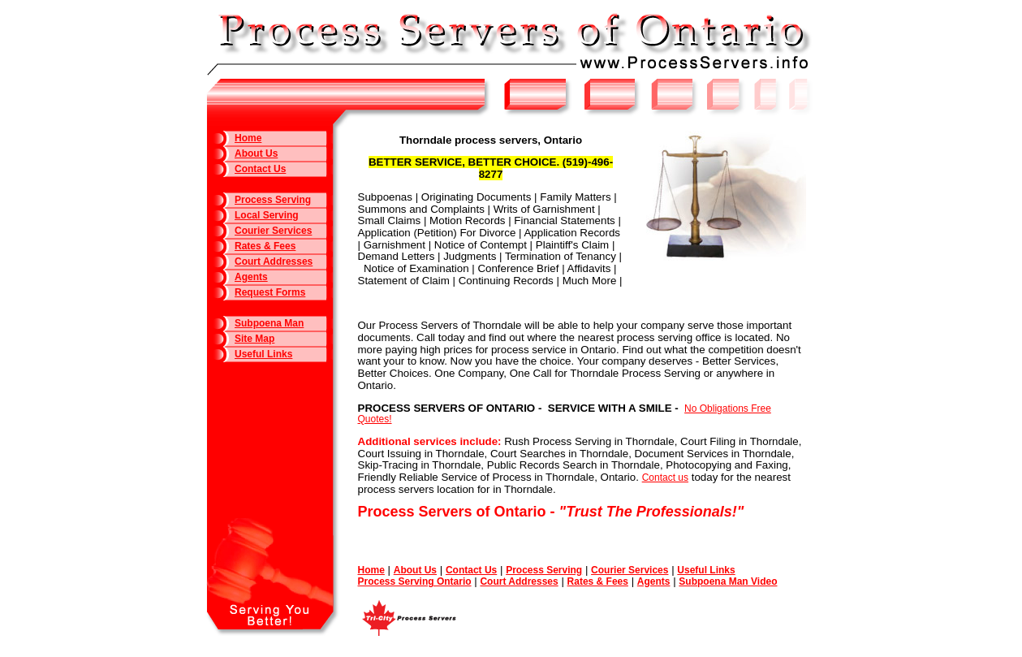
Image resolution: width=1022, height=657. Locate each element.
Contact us (665, 477)
